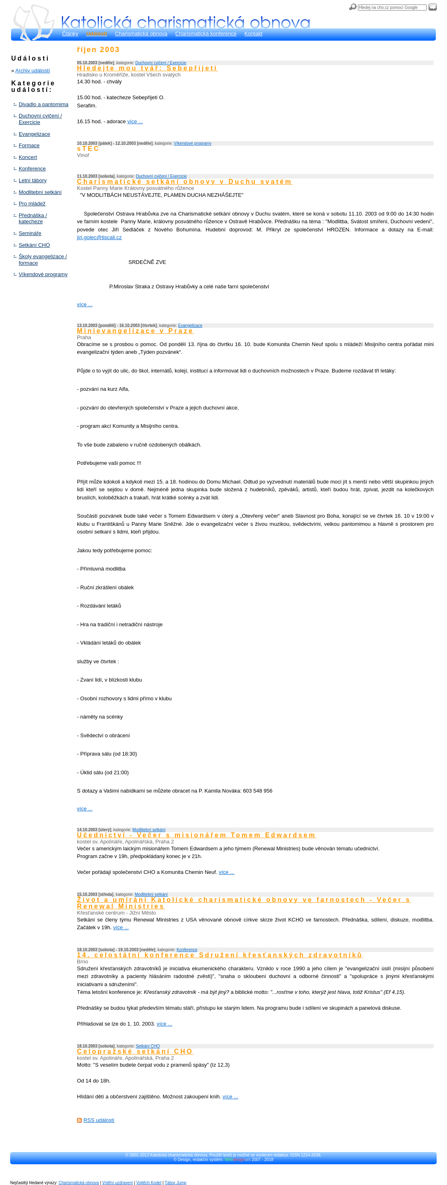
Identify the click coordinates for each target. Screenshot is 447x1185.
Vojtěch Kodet (149, 1183)
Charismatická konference (206, 33)
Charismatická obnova (141, 33)
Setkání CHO (34, 245)
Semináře (30, 233)
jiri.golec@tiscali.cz (99, 237)
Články (70, 33)
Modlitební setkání (40, 192)
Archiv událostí (32, 71)
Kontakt (253, 33)
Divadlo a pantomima (43, 104)
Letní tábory (33, 180)
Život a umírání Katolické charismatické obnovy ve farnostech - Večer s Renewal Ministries (244, 903)
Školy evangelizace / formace (43, 259)
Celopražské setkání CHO (135, 1051)
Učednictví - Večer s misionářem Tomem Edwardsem (196, 835)
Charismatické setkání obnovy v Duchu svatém (184, 181)
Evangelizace (34, 134)
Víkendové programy (43, 274)
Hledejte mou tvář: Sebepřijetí (147, 68)
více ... (135, 121)
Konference (32, 169)
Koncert (28, 157)
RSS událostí (98, 1120)
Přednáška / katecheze (33, 218)
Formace (29, 145)
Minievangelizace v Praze (135, 330)
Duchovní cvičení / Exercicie (40, 119)
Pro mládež (32, 203)
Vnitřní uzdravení (117, 1183)
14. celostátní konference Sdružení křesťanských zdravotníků (220, 955)
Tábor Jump (175, 1183)
